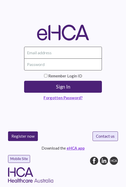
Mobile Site (19, 159)
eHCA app (76, 148)
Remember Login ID (65, 76)
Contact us (105, 136)
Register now (22, 136)
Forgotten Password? (63, 97)
